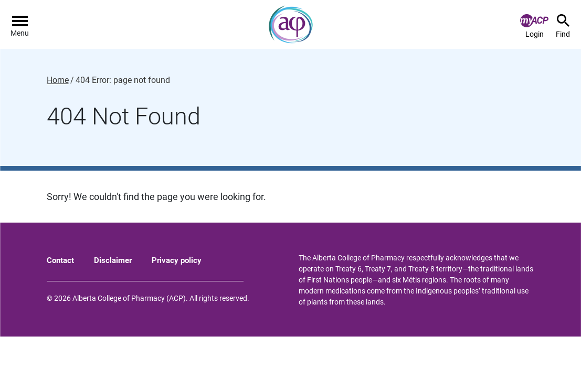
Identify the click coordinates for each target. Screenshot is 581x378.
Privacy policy (177, 260)
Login (534, 26)
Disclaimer (113, 260)
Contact (60, 260)
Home (58, 80)
